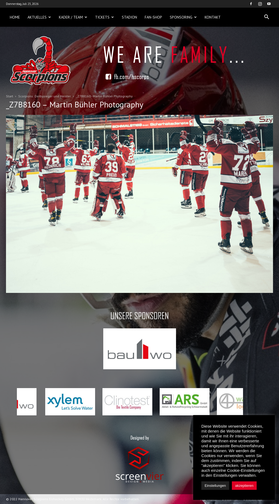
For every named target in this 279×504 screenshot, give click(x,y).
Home (15, 17)
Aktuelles (39, 17)
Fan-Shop (153, 17)
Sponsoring (183, 17)
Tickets (104, 17)
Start (9, 96)
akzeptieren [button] (244, 486)
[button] (266, 17)
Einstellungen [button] (215, 486)
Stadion (129, 17)
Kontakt (213, 17)
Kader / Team (73, 17)
